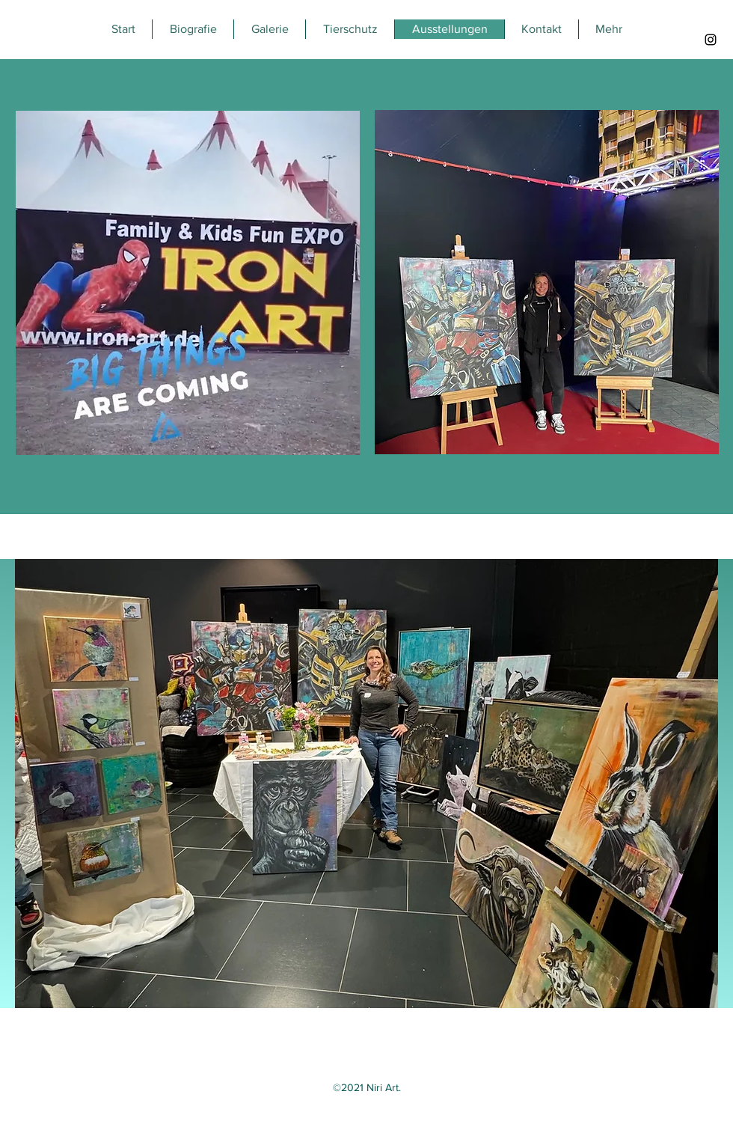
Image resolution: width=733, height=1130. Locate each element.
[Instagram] (710, 39)
